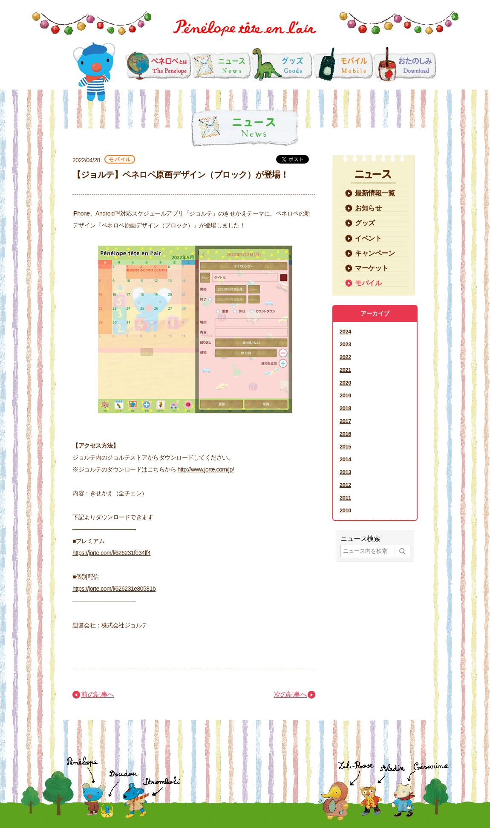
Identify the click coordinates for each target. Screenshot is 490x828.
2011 (345, 497)
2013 (345, 472)
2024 (345, 331)
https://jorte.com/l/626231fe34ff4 (111, 552)
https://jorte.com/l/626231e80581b (114, 588)
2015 (345, 446)
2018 (345, 408)
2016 (345, 434)
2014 (345, 459)
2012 (345, 485)
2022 (345, 357)
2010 (345, 510)
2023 (345, 344)
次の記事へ (290, 694)
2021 (345, 370)
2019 (345, 395)
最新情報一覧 (375, 193)
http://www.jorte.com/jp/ (205, 469)
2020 (345, 383)
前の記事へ (97, 694)
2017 (345, 421)
